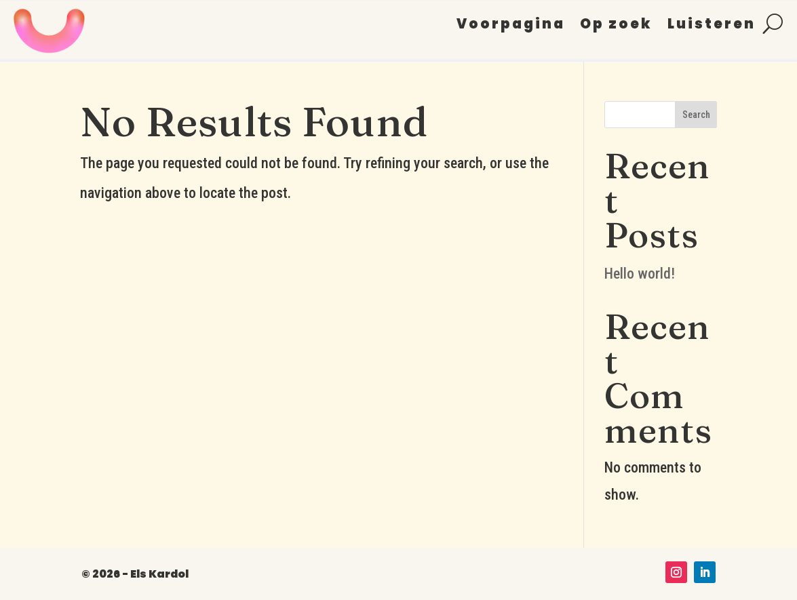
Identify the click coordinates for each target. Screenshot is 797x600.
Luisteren (711, 26)
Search (696, 114)
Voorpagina (510, 26)
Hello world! (639, 273)
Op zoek (616, 26)
